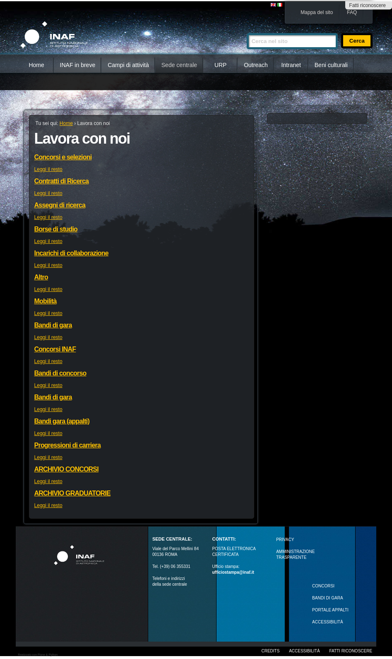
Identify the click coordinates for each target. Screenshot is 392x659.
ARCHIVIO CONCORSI (66, 469)
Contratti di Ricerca (61, 181)
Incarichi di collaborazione (71, 253)
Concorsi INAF (55, 349)
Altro (41, 277)
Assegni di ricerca (59, 205)
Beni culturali (331, 65)
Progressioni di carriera (67, 445)
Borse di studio (55, 229)
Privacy (285, 539)
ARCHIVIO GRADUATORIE (72, 493)
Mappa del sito (317, 12)
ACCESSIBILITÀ (327, 622)
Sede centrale (179, 65)
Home (36, 65)
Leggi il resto (48, 169)
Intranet (291, 65)
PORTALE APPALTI (330, 610)
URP (220, 65)
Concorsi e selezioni (63, 157)
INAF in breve (78, 65)
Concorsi (323, 586)
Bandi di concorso (60, 373)
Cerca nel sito (246, 29)
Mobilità (45, 301)
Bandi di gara (53, 325)
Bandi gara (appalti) (61, 421)
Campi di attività (128, 65)
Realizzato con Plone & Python (38, 654)
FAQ (352, 12)
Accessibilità (304, 651)
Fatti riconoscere (367, 5)
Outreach (256, 65)
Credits (270, 651)
